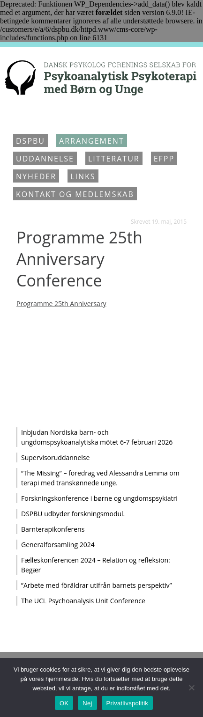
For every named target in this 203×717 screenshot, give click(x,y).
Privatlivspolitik (127, 703)
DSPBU (30, 141)
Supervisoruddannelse (55, 457)
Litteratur (114, 159)
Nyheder (36, 176)
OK (64, 703)
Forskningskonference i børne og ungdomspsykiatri (99, 498)
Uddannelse (45, 159)
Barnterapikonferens (52, 529)
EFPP (164, 159)
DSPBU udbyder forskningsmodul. (73, 513)
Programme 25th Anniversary (61, 303)
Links (82, 176)
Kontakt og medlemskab (75, 194)
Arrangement (91, 141)
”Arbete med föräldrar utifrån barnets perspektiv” (96, 585)
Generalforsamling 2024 (58, 544)
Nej (87, 703)
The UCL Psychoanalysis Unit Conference (83, 600)
